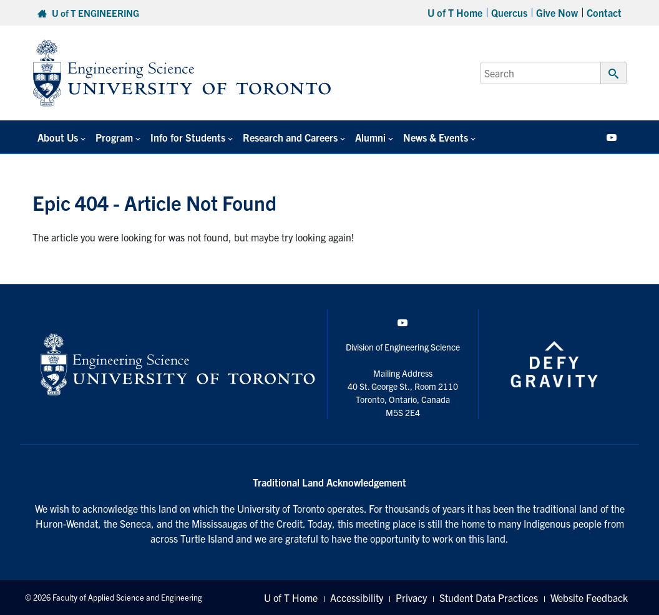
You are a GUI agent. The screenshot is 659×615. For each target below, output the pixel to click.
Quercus (509, 12)
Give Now (557, 12)
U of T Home (454, 12)
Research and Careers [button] (290, 137)
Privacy (411, 597)
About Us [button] (57, 137)
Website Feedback (589, 597)
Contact (604, 12)
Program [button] (114, 137)
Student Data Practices (488, 597)
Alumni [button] (370, 137)
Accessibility (356, 597)
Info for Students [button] (187, 137)
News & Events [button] (435, 137)
